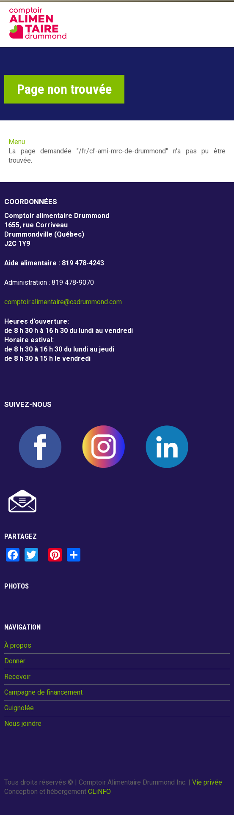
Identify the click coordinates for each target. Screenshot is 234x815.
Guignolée (19, 708)
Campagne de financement (43, 692)
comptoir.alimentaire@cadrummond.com (63, 302)
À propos (17, 645)
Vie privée (207, 782)
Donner (14, 661)
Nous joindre (22, 723)
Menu (16, 142)
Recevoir (17, 676)
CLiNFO (99, 792)
